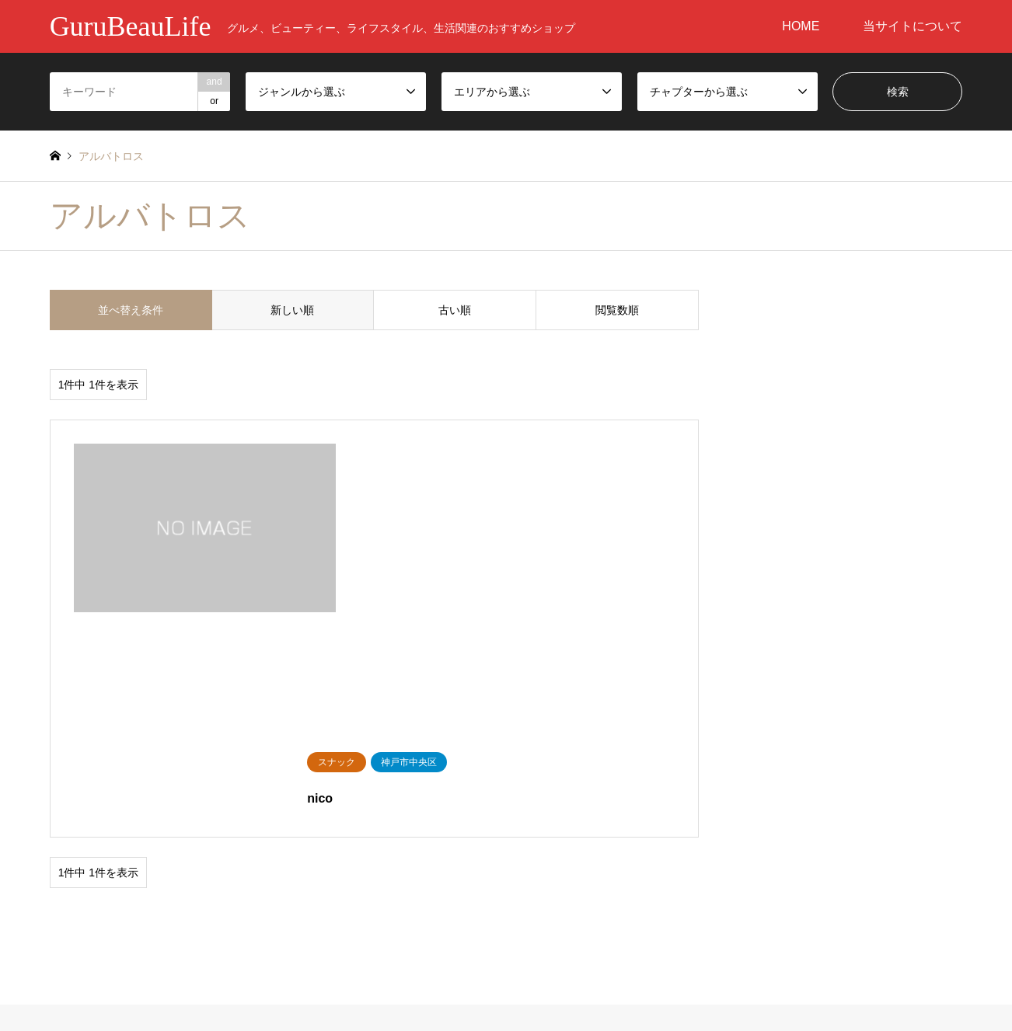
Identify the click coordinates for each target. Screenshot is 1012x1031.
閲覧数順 (617, 310)
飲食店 (178, 854)
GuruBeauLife (506, 947)
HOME (800, 26)
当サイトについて (912, 26)
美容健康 (71, 854)
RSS (55, 964)
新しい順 (292, 310)
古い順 (454, 310)
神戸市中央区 (548, 854)
